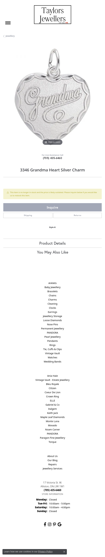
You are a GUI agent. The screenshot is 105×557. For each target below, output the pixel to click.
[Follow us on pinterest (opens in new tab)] (54, 524)
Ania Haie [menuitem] (52, 375)
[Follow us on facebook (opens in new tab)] (45, 524)
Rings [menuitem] (52, 345)
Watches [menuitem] (52, 357)
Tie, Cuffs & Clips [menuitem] (52, 349)
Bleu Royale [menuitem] (52, 384)
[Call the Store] (52, 490)
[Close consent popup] (64, 552)
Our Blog (52, 460)
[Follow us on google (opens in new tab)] (59, 524)
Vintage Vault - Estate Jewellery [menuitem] (52, 379)
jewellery (10, 36)
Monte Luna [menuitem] (52, 421)
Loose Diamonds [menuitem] (52, 320)
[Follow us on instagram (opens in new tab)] (49, 524)
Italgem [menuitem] (52, 408)
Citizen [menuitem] (52, 388)
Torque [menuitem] (52, 441)
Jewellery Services (52, 468)
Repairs (52, 464)
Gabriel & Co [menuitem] (53, 404)
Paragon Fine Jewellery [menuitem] (52, 437)
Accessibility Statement (80, 539)
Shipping (28, 215)
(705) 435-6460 (52, 158)
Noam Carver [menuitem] (52, 429)
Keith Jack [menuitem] (52, 413)
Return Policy (19, 539)
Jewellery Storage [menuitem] (52, 316)
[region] (52, 97)
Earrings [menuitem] (52, 312)
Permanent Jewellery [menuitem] (52, 328)
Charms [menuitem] (52, 299)
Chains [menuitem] (52, 295)
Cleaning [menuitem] (52, 303)
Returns (77, 215)
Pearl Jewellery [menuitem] (52, 336)
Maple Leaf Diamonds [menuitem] (52, 417)
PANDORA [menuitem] (52, 332)
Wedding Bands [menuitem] (52, 361)
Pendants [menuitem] (52, 340)
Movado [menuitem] (52, 425)
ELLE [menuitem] (52, 400)
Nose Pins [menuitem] (52, 324)
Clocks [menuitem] (52, 307)
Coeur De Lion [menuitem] (52, 392)
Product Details (52, 243)
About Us (52, 456)
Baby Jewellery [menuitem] (52, 287)
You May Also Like (52, 252)
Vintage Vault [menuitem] (52, 353)
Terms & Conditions (56, 539)
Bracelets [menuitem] (52, 291)
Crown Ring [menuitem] (52, 396)
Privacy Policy (36, 539)
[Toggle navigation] (8, 23)
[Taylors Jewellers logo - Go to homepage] (52, 14)
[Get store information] (52, 494)
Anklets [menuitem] (52, 283)
